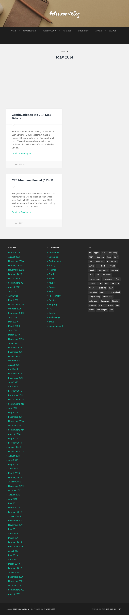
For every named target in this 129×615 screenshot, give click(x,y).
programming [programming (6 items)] (94, 297)
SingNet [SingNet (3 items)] (115, 301)
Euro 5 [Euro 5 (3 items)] (91, 266)
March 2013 (14, 473)
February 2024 (15, 265)
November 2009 (16, 581)
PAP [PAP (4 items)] (111, 288)
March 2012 (14, 507)
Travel (112, 31)
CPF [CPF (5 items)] (90, 262)
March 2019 (14, 334)
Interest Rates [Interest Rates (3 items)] (94, 279)
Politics (52, 300)
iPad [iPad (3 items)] (117, 279)
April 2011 (13, 533)
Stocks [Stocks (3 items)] (101, 305)
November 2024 (16, 261)
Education (53, 257)
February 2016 (15, 391)
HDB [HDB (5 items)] (91, 275)
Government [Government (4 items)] (103, 270)
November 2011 (16, 525)
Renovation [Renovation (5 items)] (107, 297)
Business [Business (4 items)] (100, 257)
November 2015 (16, 399)
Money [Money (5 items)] (91, 288)
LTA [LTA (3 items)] (106, 283)
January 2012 (14, 516)
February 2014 (15, 443)
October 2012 (15, 490)
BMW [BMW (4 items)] (91, 257)
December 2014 (16, 417)
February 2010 (15, 568)
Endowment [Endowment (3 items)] (111, 262)
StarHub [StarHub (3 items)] (92, 305)
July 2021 (13, 291)
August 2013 (14, 456)
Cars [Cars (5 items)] (109, 257)
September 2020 (16, 313)
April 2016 (13, 386)
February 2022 (15, 274)
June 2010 (13, 551)
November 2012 (16, 486)
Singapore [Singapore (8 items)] (105, 301)
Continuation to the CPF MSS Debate (31, 116)
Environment (55, 261)
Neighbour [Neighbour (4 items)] (102, 288)
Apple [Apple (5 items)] (96, 253)
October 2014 (15, 425)
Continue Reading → (21, 153)
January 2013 (14, 481)
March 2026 (14, 252)
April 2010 (13, 559)
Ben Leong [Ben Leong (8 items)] (113, 253)
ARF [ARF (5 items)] (103, 253)
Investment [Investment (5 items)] (107, 279)
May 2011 (13, 529)
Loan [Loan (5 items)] (100, 283)
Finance (67, 31)
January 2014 (14, 447)
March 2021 (14, 300)
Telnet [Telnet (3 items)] (91, 310)
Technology (49, 31)
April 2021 (13, 296)
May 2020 (13, 321)
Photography (55, 296)
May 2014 (13, 438)
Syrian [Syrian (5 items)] (110, 305)
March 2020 (14, 326)
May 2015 (13, 412)
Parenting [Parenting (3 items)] (93, 292)
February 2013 (15, 477)
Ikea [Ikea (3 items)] (97, 275)
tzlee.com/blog (64, 13)
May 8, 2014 (19, 223)
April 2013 (13, 468)
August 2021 (14, 287)
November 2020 (16, 304)
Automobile (29, 31)
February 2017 (15, 373)
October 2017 (15, 360)
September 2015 (16, 404)
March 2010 (14, 564)
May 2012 (13, 503)
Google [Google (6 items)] (92, 270)
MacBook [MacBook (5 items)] (115, 283)
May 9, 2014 (19, 164)
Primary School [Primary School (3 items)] (114, 292)
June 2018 (13, 343)
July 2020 (13, 317)
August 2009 (14, 594)
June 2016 (13, 382)
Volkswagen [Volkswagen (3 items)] (102, 310)
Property (83, 31)
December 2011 (16, 520)
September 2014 (16, 429)
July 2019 (13, 330)
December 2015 (16, 395)
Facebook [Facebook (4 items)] (101, 266)
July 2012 (13, 499)
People (52, 287)
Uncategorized (56, 326)
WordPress (49, 609)
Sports (52, 313)
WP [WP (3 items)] (111, 310)
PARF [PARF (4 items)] (102, 292)
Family (52, 265)
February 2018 (15, 347)
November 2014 (16, 421)
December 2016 (16, 378)
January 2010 (14, 572)
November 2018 (16, 339)
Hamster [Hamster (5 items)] (114, 270)
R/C (50, 308)
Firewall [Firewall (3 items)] (112, 266)
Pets (51, 291)
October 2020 (15, 308)
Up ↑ (120, 609)
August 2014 (14, 434)
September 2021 (16, 283)
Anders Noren (109, 609)
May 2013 (13, 464)
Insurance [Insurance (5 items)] (106, 275)
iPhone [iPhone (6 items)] (91, 283)
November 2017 (16, 356)
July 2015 (13, 408)
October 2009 (15, 585)
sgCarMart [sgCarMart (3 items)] (93, 301)
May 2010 (13, 555)
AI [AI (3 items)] (90, 253)
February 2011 (15, 542)
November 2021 (16, 278)
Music (98, 31)
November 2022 (16, 270)
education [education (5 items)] (100, 262)
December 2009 (16, 577)
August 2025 (14, 257)
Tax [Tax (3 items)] (117, 305)
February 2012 (15, 512)
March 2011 (14, 538)
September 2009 (16, 589)
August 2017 (14, 365)
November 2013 (16, 451)
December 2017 (16, 352)
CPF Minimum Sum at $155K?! (32, 180)
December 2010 (16, 546)
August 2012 (14, 494)
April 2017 (13, 369)
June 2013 (13, 460)
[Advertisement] (64, 83)
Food (51, 274)
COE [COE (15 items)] (116, 257)
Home (13, 31)
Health (52, 278)
